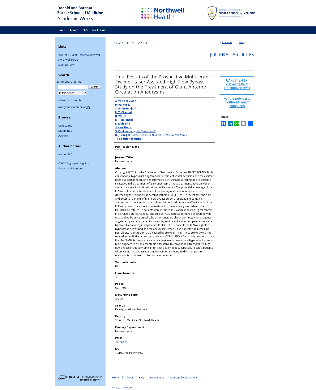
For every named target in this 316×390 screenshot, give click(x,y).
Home (117, 42)
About (129, 377)
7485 (145, 42)
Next (241, 42)
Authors (63, 136)
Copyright (128, 387)
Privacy (115, 387)
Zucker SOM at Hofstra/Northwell (79, 55)
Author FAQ (65, 154)
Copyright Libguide (70, 168)
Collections (65, 125)
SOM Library (66, 64)
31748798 (121, 342)
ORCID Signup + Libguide (73, 163)
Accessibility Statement (183, 377)
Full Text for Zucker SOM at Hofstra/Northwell (237, 84)
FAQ (141, 377)
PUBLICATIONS (132, 42)
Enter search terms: (69, 81)
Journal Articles (232, 54)
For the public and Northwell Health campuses (237, 102)
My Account (157, 377)
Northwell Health (69, 59)
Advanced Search (69, 100)
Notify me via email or (74, 107)
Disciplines (65, 131)
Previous (227, 42)
